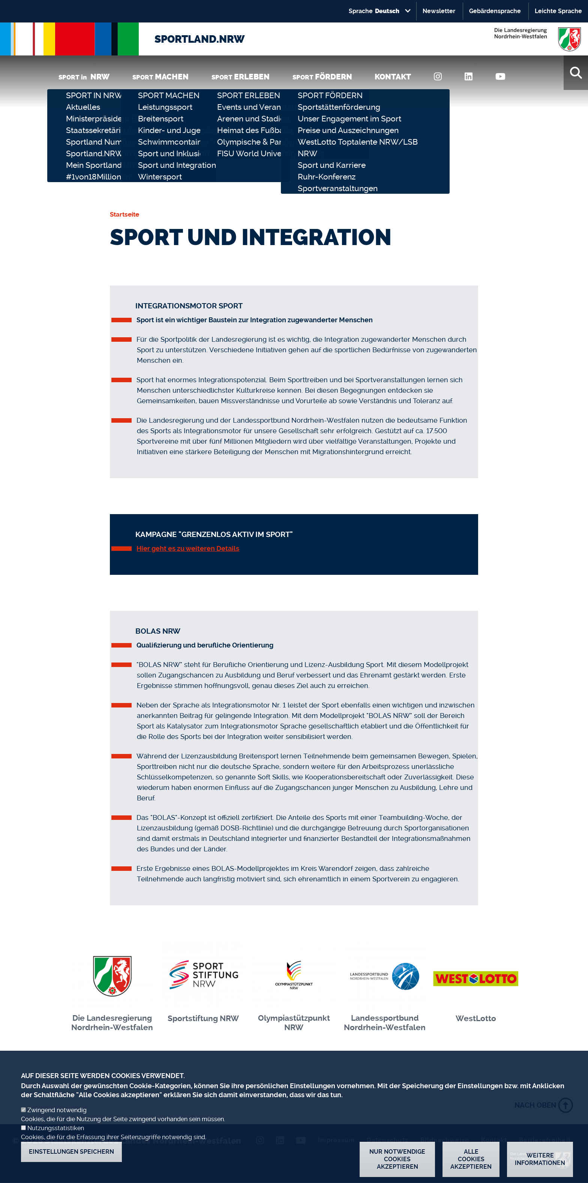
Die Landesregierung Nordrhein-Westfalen (112, 1023)
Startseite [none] (124, 214)
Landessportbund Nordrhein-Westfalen (385, 1023)
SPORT (160, 76)
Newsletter (439, 11)
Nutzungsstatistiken (55, 1135)
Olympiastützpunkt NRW (294, 1023)
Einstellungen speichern (71, 1158)
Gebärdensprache (495, 11)
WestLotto (476, 1018)
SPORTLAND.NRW (199, 39)
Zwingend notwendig (57, 1117)
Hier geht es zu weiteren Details (187, 548)
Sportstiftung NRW (203, 1018)
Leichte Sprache (558, 11)
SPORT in (84, 76)
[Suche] (576, 72)
